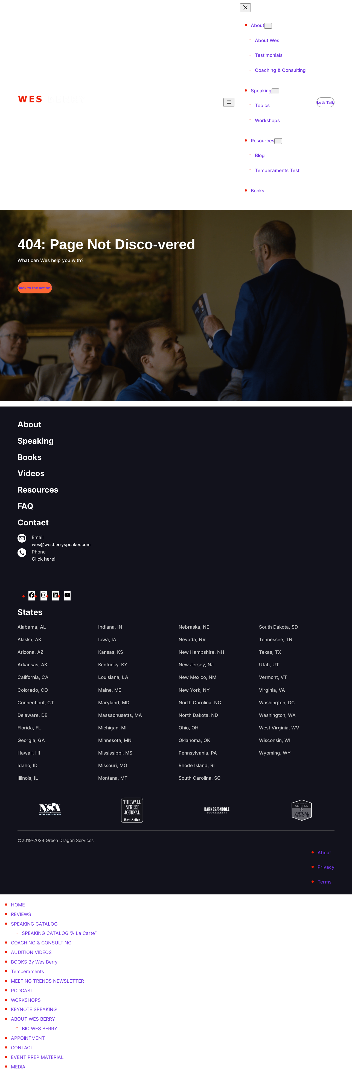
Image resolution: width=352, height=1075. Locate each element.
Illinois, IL (28, 778)
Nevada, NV (192, 639)
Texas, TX (270, 652)
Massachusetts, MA (120, 715)
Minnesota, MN (115, 740)
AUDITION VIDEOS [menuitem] (31, 952)
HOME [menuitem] (18, 905)
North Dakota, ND (198, 715)
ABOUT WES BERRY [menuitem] (33, 1019)
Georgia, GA (31, 740)
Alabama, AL (32, 627)
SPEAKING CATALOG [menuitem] (34, 924)
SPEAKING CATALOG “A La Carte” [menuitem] (59, 933)
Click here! (44, 559)
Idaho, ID (27, 765)
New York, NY (194, 690)
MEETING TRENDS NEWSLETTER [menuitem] (47, 981)
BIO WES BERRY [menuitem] (39, 1028)
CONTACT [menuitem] (22, 1047)
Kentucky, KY (112, 664)
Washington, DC (277, 702)
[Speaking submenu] (275, 91)
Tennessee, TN (275, 639)
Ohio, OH (189, 728)
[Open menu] (228, 102)
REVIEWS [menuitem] (21, 914)
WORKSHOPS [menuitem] (26, 1000)
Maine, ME (109, 690)
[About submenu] (268, 26)
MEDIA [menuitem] (18, 1067)
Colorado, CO (33, 690)
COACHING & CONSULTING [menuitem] (41, 943)
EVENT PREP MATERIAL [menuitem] (37, 1057)
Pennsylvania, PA (198, 753)
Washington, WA (277, 715)
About (29, 424)
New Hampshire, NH (201, 652)
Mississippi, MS (115, 753)
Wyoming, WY (275, 753)
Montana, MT (112, 778)
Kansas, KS (110, 652)
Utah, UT (269, 664)
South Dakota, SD (278, 627)
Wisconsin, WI (274, 740)
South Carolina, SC (200, 778)
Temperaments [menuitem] (27, 971)
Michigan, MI (112, 728)
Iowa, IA (107, 639)
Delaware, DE (32, 715)
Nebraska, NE (194, 627)
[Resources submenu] (278, 141)
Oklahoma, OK (194, 740)
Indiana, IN (110, 627)
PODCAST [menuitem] (22, 990)
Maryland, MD (113, 702)
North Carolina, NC (200, 702)
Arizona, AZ (30, 652)
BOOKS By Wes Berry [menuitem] (34, 962)
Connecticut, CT (36, 702)
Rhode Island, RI (197, 765)
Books (30, 457)
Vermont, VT (273, 677)
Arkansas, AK (32, 664)
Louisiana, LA (113, 677)
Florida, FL (29, 728)
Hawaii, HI (29, 753)
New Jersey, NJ (196, 664)
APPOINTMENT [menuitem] (28, 1038)
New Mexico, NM (197, 677)
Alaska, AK (29, 639)
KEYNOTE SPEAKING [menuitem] (34, 1009)
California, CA (33, 677)
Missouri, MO (112, 765)
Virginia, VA (272, 690)
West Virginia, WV (279, 728)
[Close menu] (245, 7)
